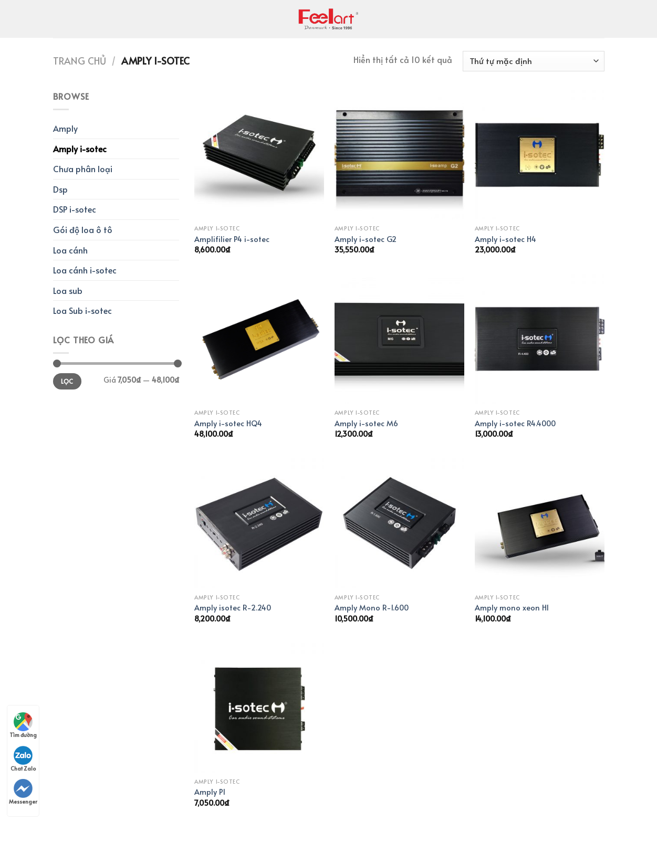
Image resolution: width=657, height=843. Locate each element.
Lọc (67, 381)
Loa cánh (70, 250)
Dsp (60, 189)
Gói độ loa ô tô (82, 229)
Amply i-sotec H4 (505, 239)
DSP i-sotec (74, 209)
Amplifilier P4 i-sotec (231, 239)
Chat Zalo (23, 759)
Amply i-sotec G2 (366, 239)
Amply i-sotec (80, 148)
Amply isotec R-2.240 (232, 608)
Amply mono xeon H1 (512, 608)
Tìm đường (23, 725)
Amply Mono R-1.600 (372, 608)
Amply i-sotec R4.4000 (515, 423)
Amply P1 (209, 792)
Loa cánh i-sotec (85, 270)
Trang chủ (79, 60)
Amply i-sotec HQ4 (228, 423)
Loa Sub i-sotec (82, 310)
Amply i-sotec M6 (366, 423)
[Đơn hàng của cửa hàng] (533, 61)
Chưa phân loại (82, 168)
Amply (65, 128)
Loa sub (67, 290)
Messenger (23, 792)
